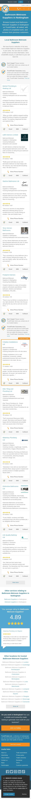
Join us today (15, 728)
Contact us (4, 760)
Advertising (4, 755)
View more (15, 582)
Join (20, 2)
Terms (18, 762)
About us (3, 752)
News (3, 762)
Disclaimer (19, 760)
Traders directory (21, 757)
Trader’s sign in (25, 5)
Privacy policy (20, 755)
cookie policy (21, 788)
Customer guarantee (22, 765)
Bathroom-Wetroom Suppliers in (15, 662)
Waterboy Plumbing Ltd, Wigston (12, 631)
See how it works (15, 744)
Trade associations (21, 752)
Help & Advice (5, 757)
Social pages (5, 765)
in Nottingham (15, 599)
